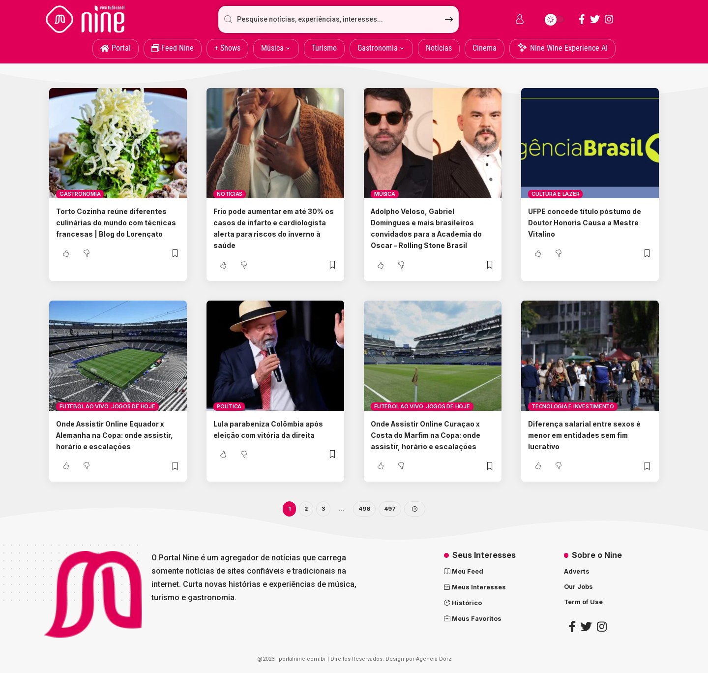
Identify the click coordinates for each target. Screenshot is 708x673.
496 (365, 509)
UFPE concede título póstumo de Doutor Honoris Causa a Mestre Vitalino (585, 222)
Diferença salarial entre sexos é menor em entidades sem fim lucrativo (588, 435)
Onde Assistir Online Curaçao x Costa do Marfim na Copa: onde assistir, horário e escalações (433, 435)
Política (229, 406)
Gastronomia (79, 193)
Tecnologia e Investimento (572, 406)
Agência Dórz (433, 661)
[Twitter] (595, 19)
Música (384, 193)
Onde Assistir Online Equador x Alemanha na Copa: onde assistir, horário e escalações (117, 435)
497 (390, 509)
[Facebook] (582, 19)
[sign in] (520, 19)
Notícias (229, 193)
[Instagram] (609, 19)
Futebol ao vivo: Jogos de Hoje (107, 406)
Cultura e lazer (555, 193)
